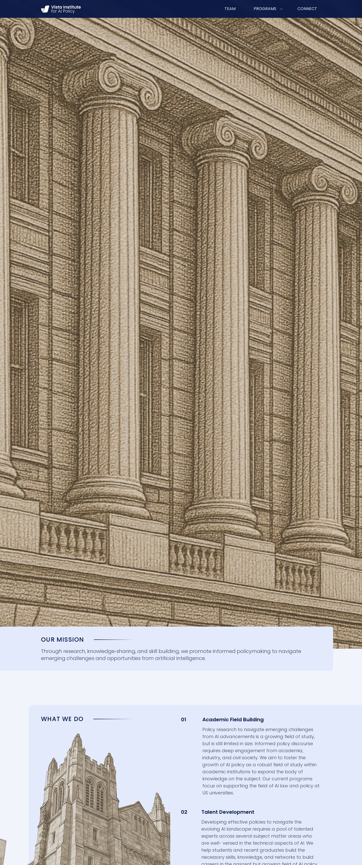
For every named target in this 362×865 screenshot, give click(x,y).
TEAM (230, 9)
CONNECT (307, 9)
